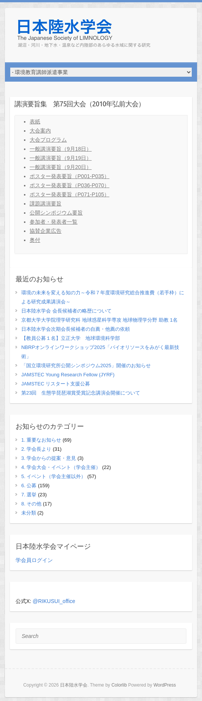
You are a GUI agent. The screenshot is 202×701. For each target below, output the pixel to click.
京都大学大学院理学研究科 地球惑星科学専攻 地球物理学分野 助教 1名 (99, 320)
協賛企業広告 (46, 231)
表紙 (35, 121)
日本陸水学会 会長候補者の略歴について (66, 311)
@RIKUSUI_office (54, 601)
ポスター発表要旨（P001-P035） (69, 176)
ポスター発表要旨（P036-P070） (69, 185)
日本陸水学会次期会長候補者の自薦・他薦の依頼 (75, 329)
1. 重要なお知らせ (41, 440)
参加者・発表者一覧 (53, 222)
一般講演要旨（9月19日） (61, 158)
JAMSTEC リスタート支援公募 (55, 384)
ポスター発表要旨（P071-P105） (69, 194)
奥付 (35, 240)
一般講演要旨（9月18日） (61, 149)
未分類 (28, 513)
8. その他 (31, 504)
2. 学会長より (36, 449)
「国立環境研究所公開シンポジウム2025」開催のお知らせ (86, 365)
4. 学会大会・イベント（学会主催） (61, 467)
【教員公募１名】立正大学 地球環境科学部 (70, 338)
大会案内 (40, 131)
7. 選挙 (28, 494)
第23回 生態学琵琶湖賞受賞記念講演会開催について (80, 393)
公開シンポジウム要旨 (56, 213)
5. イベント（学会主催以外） (53, 476)
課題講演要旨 (46, 204)
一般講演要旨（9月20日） (61, 167)
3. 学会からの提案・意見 (48, 458)
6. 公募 (28, 485)
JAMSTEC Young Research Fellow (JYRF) (68, 374)
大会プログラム (48, 140)
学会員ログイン (34, 560)
